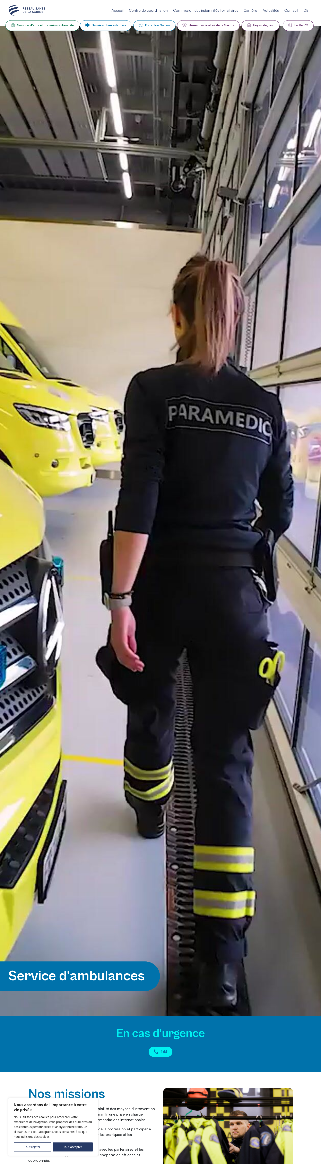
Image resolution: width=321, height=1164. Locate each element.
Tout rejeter (32, 1147)
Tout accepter (72, 1147)
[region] (53, 1127)
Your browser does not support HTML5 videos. (160, 521)
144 (160, 1053)
